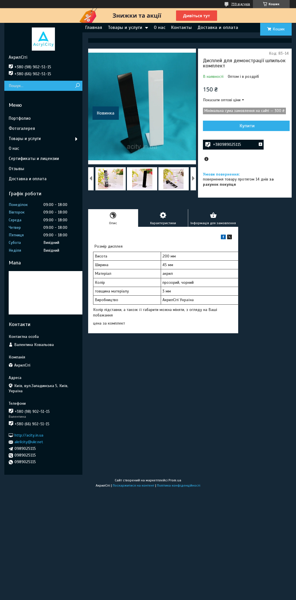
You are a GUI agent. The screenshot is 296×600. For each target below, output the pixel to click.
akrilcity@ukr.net (28, 441)
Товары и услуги (125, 27)
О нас (159, 27)
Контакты (181, 27)
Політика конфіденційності (178, 485)
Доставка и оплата (217, 27)
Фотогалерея (22, 128)
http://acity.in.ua (28, 435)
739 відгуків (240, 4)
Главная (93, 27)
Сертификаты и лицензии (34, 158)
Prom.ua (175, 480)
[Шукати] (77, 86)
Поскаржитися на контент (133, 485)
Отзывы (16, 168)
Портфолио (20, 118)
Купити (247, 126)
